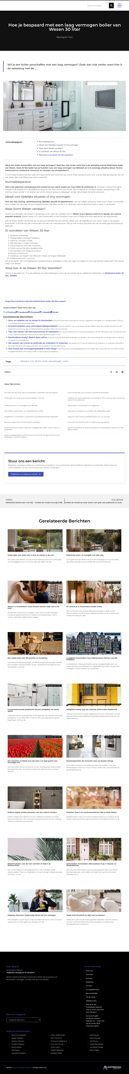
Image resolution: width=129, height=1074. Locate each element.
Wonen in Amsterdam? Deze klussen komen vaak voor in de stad (33, 607)
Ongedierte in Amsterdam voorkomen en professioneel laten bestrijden (31, 417)
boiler (45, 361)
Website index (91, 1001)
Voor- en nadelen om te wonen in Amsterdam (30, 320)
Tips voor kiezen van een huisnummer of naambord (33, 331)
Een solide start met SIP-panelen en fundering (27, 658)
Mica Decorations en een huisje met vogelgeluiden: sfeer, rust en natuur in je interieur (32, 428)
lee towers (94, 1041)
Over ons (89, 971)
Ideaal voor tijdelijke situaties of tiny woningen (58, 145)
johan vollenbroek (58, 1035)
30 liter (38, 361)
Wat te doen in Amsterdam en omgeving (83, 405)
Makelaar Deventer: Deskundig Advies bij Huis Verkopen (32, 915)
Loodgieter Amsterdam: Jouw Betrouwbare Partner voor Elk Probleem (91, 659)
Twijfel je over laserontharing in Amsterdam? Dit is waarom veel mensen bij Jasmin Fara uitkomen (96, 399)
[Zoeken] (111, 5)
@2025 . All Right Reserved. (26, 1068)
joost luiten (55, 1047)
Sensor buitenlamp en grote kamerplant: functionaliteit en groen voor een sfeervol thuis (96, 428)
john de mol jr (56, 1038)
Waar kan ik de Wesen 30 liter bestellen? (56, 155)
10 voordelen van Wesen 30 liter (52, 151)
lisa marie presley (96, 1047)
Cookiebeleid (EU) (92, 990)
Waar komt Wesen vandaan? (51, 148)
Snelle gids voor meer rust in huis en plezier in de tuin (24, 398)
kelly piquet (94, 1035)
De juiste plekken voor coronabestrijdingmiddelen (33, 326)
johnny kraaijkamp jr (59, 1041)
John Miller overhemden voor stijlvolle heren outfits (23, 411)
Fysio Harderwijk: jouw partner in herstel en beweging (88, 392)
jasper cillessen (17, 1038)
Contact (89, 986)
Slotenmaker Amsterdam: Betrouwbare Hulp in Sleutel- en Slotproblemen (91, 864)
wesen (65, 361)
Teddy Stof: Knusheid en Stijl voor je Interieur (85, 915)
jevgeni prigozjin (17, 1044)
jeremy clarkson (17, 1041)
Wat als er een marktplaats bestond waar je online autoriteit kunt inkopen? (95, 1008)
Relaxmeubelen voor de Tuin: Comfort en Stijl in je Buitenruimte (29, 864)
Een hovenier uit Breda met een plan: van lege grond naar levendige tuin (32, 761)
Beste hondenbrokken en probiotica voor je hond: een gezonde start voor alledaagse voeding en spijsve (32, 436)
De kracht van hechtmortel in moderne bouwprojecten (88, 422)
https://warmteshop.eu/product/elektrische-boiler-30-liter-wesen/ (35, 301)
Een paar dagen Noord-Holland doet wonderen (22, 422)
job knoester (16, 1047)
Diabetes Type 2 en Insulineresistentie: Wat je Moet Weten (91, 812)
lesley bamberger (96, 1044)
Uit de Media (90, 997)
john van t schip (57, 1044)
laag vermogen (55, 361)
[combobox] (98, 5)
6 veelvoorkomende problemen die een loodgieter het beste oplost (33, 710)
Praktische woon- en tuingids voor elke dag (20, 405)
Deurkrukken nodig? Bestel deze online (27, 337)
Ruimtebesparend (47, 142)
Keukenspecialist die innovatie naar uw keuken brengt (89, 761)
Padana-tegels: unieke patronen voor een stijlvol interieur (32, 812)
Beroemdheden (92, 993)
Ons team (89, 975)
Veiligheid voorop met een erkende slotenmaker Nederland (91, 709)
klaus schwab (95, 1038)
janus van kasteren (18, 1035)
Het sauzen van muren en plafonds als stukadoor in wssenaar (38, 343)
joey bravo (15, 1050)
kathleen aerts (56, 1053)
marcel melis (94, 1050)
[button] (120, 6)
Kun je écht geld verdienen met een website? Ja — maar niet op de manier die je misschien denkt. (95, 1021)
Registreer (90, 982)
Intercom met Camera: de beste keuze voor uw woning (89, 417)
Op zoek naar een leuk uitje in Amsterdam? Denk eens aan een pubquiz (31, 392)
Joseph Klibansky (57, 1050)
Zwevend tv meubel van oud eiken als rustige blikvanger (89, 411)
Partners (89, 978)
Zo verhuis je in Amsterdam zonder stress (84, 607)
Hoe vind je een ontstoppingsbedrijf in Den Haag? (32, 348)
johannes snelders (18, 1053)
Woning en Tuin (64, 37)
